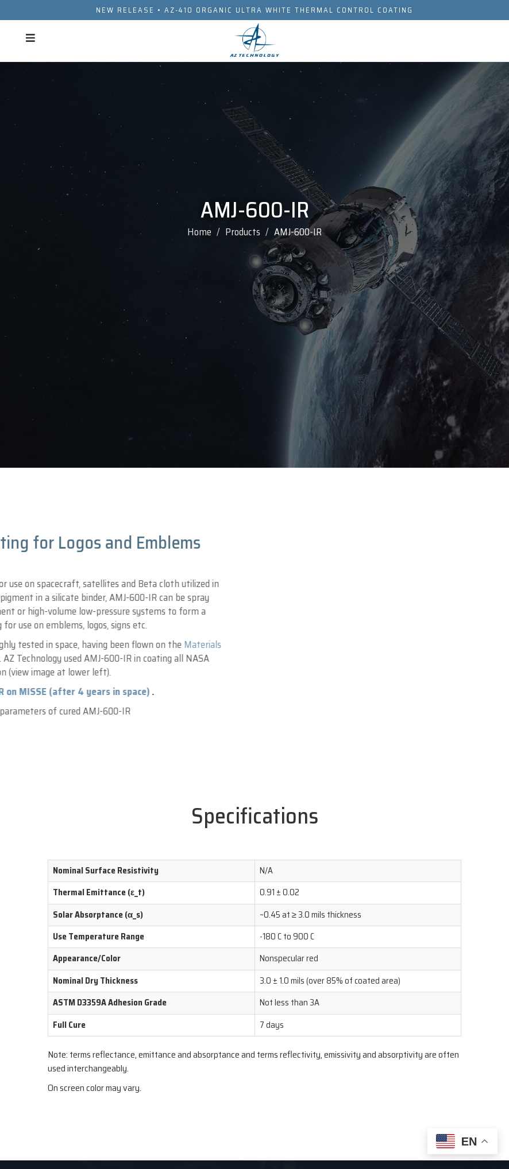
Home (199, 231)
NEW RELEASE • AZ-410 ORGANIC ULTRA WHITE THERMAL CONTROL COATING (254, 10)
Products (242, 231)
